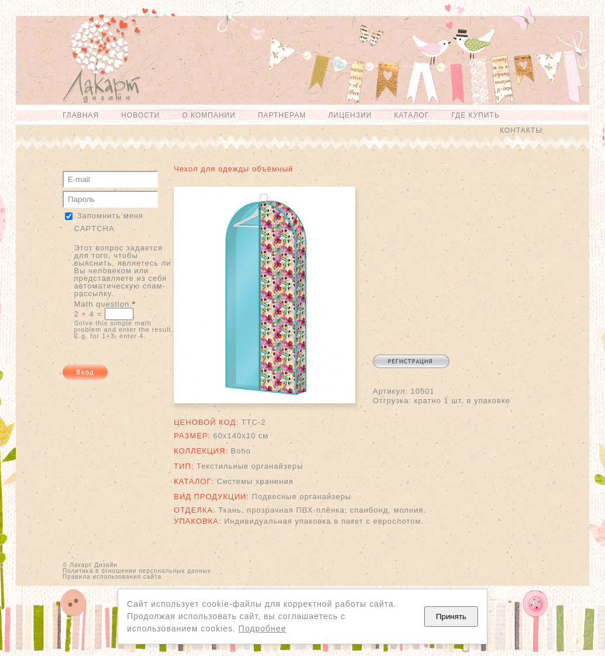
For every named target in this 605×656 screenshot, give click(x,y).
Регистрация (411, 361)
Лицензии (350, 115)
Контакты (521, 130)
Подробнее (263, 628)
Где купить (475, 115)
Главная (81, 115)
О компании (208, 115)
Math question (105, 304)
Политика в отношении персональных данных (137, 571)
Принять (451, 616)
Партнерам (282, 115)
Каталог (411, 115)
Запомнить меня (110, 215)
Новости (140, 115)
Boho (240, 451)
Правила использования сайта (112, 576)
